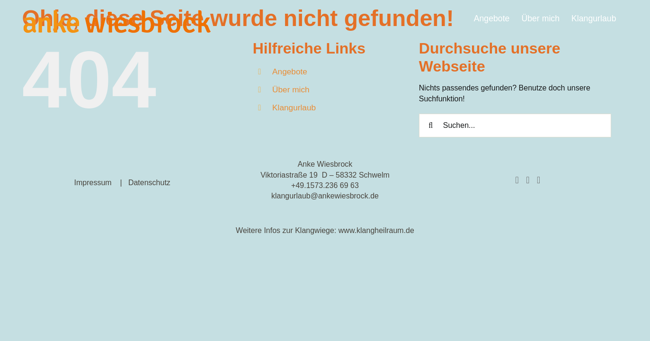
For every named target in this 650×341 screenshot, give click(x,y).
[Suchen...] (515, 125)
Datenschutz (149, 183)
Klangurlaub (294, 107)
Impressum (92, 183)
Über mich (291, 89)
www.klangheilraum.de (376, 230)
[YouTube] (538, 180)
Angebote (289, 71)
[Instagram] (527, 180)
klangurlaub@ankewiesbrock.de (325, 196)
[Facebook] (516, 180)
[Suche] (431, 125)
